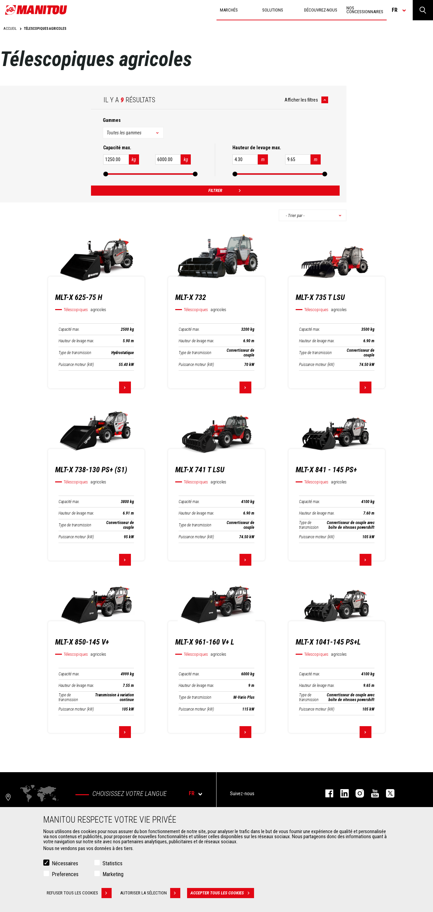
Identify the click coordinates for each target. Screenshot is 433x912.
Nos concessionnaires (364, 9)
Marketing (112, 874)
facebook (326, 793)
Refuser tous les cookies (79, 893)
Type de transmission (75, 352)
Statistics (112, 863)
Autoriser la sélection (150, 893)
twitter (386, 793)
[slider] (105, 174)
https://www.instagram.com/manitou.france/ (356, 793)
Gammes (112, 120)
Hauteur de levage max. (76, 341)
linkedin (341, 793)
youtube (371, 793)
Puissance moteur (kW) (76, 364)
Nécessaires (65, 863)
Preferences (65, 874)
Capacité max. (69, 329)
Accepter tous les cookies (222, 893)
